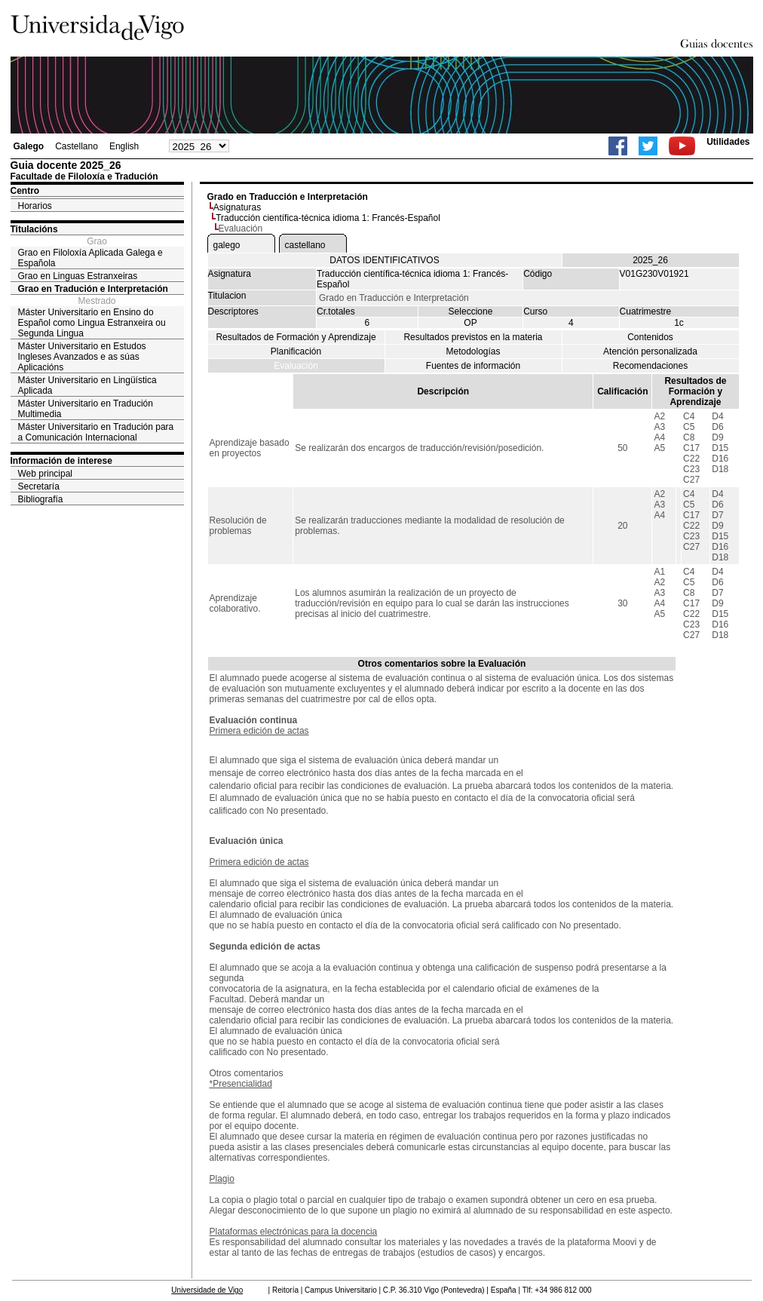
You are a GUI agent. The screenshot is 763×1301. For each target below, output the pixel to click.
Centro (25, 191)
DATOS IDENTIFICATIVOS (384, 260)
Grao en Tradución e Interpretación (93, 289)
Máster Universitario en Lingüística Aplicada (87, 385)
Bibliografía (40, 499)
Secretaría (39, 486)
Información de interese (61, 461)
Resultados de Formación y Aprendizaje (295, 337)
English (124, 146)
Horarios (35, 206)
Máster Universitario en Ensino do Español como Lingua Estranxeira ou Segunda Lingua (92, 323)
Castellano (76, 146)
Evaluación (296, 366)
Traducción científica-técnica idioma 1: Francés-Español (328, 218)
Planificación (296, 351)
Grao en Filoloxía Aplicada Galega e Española (90, 257)
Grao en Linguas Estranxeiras (78, 276)
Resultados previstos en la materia (472, 337)
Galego (29, 146)
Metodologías (473, 351)
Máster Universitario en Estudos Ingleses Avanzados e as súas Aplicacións (82, 357)
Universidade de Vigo (207, 1290)
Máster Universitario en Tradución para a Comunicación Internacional (96, 432)
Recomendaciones (650, 366)
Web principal (45, 473)
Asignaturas (237, 207)
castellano (305, 245)
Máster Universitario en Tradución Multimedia (85, 408)
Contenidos (650, 337)
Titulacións (34, 229)
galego (227, 245)
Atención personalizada (650, 351)
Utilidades (727, 142)
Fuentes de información (473, 366)
